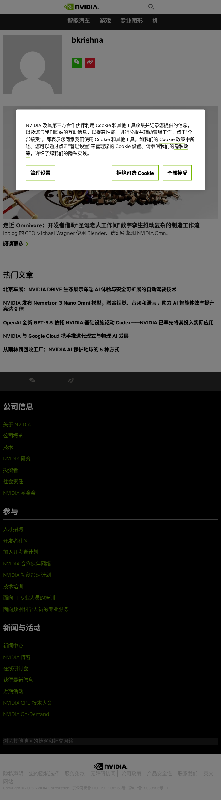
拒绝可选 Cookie (135, 173)
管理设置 (40, 173)
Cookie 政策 (172, 139)
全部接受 (177, 173)
